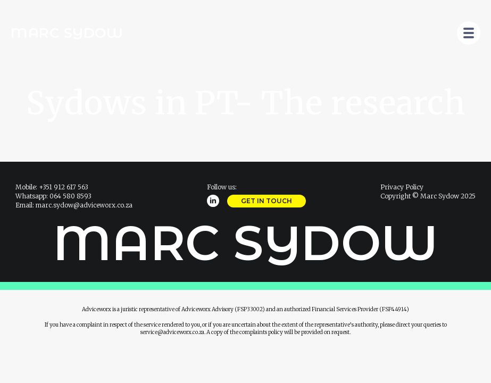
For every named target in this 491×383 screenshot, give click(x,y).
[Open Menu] (468, 33)
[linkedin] (213, 201)
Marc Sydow (67, 32)
